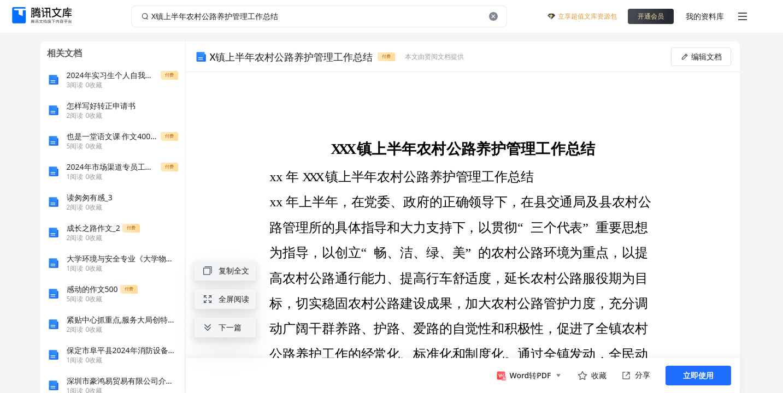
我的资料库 (705, 16)
